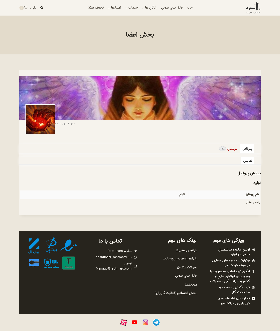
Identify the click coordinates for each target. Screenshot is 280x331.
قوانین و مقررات (186, 250)
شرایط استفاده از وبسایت (180, 258)
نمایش (247, 160)
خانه (189, 7)
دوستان (228, 148)
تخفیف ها (96, 7)
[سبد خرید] (23, 8)
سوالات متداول (187, 267)
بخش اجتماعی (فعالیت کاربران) (176, 293)
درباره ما (191, 284)
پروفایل (247, 148)
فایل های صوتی (172, 7)
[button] (30, 7)
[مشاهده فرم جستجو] (41, 7)
